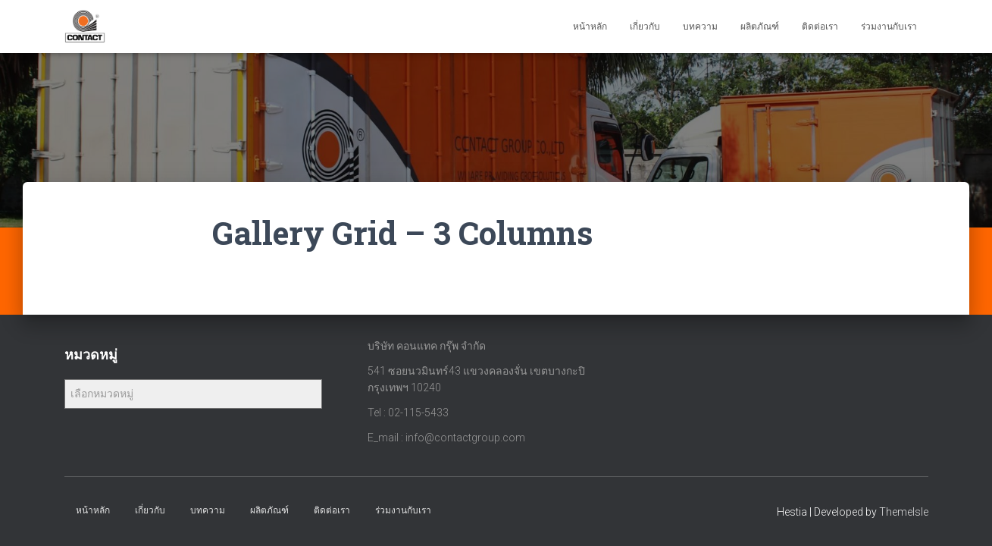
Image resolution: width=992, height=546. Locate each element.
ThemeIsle (903, 512)
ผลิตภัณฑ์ (759, 26)
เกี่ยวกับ (645, 26)
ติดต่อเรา (820, 26)
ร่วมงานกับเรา (889, 26)
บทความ (700, 26)
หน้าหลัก (590, 26)
